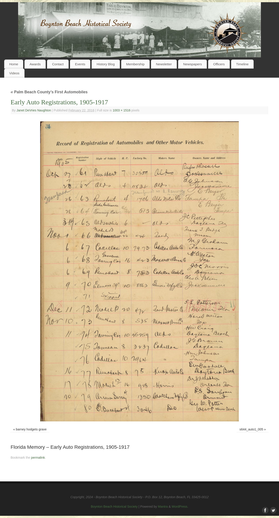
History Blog (106, 64)
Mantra (163, 506)
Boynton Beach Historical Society (114, 506)
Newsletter (164, 64)
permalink (38, 457)
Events (80, 64)
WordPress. (180, 506)
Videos (14, 73)
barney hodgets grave (31, 429)
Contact (58, 64)
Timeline (242, 64)
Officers (219, 64)
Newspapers (192, 64)
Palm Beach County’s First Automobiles (49, 92)
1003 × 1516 (121, 110)
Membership (135, 64)
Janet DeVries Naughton (34, 110)
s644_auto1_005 (251, 429)
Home (13, 64)
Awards (35, 64)
